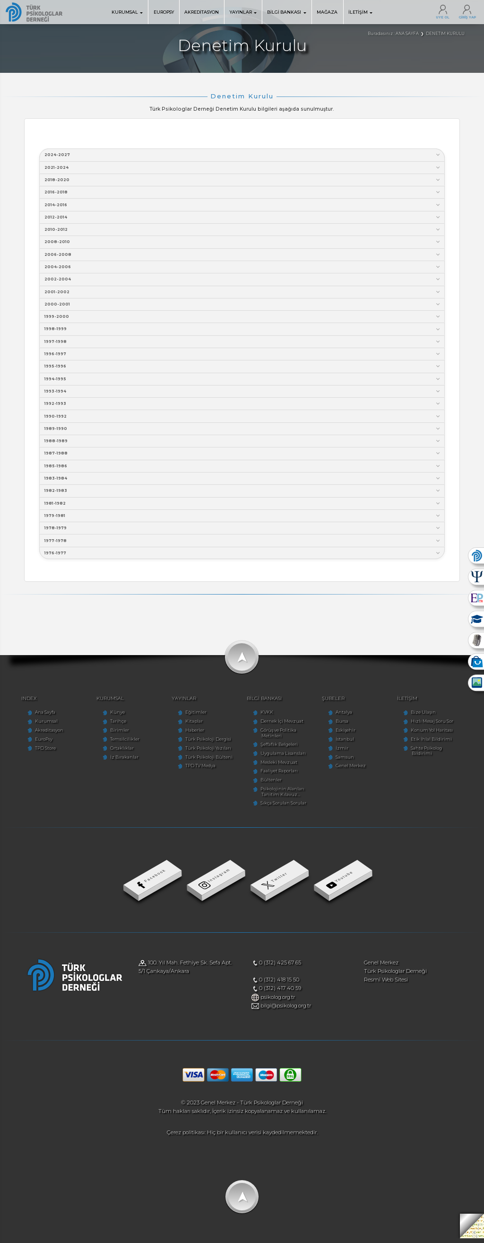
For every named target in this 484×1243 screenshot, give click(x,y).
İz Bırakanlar (119, 761)
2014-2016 (242, 205)
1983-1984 (242, 481)
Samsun (347, 761)
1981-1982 (242, 507)
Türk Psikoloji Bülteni (206, 761)
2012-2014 (242, 217)
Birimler (114, 734)
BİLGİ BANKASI (286, 12)
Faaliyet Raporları (279, 776)
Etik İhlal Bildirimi (436, 743)
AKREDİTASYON (201, 12)
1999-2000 (242, 318)
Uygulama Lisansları (283, 758)
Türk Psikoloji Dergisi (206, 743)
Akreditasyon (42, 734)
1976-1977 (242, 557)
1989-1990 (242, 431)
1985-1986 (242, 469)
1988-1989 (242, 444)
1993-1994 (242, 393)
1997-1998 (242, 343)
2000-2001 (242, 305)
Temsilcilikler (120, 743)
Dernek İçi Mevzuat (281, 725)
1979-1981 (242, 519)
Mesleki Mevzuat (278, 767)
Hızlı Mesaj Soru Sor (436, 725)
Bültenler (271, 784)
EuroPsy (36, 743)
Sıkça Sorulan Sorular (283, 807)
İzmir (344, 752)
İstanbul (347, 743)
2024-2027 (242, 154)
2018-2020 (242, 180)
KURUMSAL (127, 12)
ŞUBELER (335, 703)
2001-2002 (242, 293)
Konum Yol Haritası (436, 734)
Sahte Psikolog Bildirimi (441, 752)
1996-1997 (242, 356)
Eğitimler (193, 717)
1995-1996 (242, 368)
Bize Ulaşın (428, 717)
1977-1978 (242, 544)
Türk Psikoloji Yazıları (206, 752)
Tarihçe (113, 725)
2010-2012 (242, 230)
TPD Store (38, 752)
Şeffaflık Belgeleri (279, 749)
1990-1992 (242, 418)
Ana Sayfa (38, 717)
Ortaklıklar (117, 752)
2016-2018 (242, 192)
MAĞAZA (327, 12)
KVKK (266, 717)
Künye (112, 717)
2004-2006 (242, 268)
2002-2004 (242, 280)
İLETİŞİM (360, 12)
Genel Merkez (353, 770)
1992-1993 (242, 406)
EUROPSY (164, 12)
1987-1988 (242, 456)
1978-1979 (242, 532)
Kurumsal (39, 725)
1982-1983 (242, 494)
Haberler (192, 734)
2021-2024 (242, 167)
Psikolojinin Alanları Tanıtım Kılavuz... (282, 796)
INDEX (22, 703)
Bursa (344, 725)
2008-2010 (242, 242)
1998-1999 (242, 330)
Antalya (346, 717)
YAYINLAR (243, 12)
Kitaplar (191, 725)
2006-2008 (242, 255)
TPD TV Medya (198, 770)
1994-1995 (242, 381)
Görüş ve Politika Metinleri (278, 737)
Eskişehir (348, 734)
